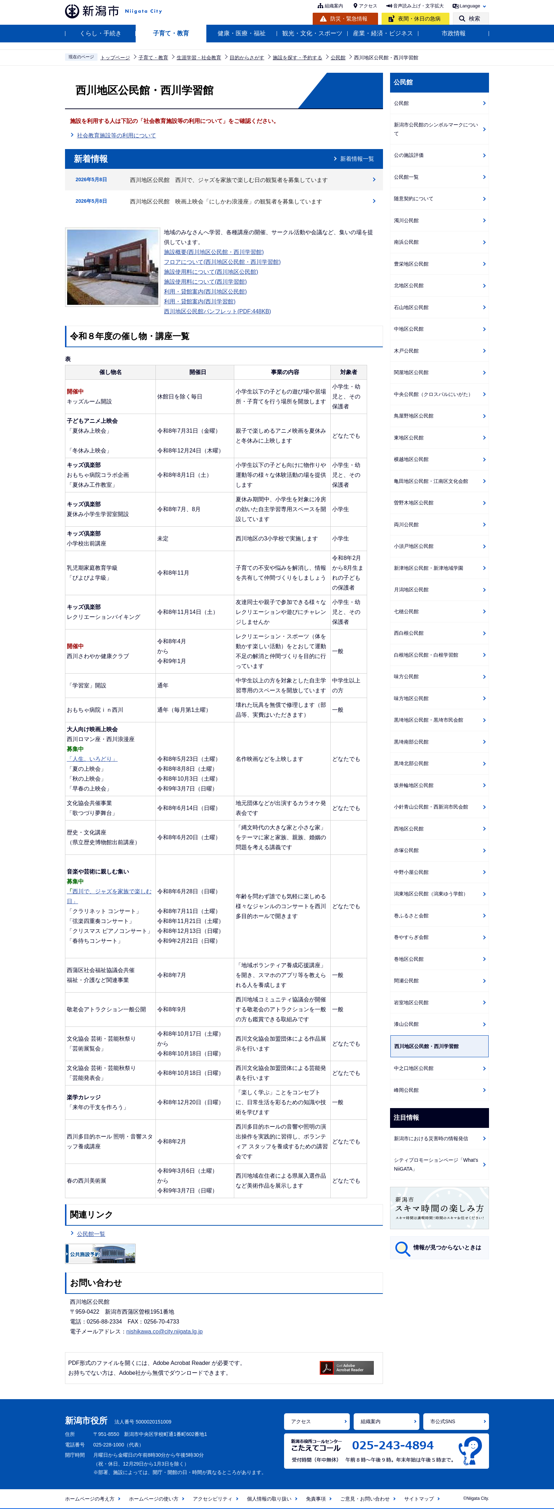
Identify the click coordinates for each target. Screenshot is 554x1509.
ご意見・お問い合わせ (365, 1499)
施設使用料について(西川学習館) (205, 282)
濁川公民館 (406, 220)
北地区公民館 (409, 285)
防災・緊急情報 (348, 19)
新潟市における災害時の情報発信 (431, 1138)
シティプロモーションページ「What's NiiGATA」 (436, 1164)
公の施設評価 (409, 155)
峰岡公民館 (406, 1090)
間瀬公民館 (406, 980)
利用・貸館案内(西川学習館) (200, 301)
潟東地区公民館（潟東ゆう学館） (431, 893)
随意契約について (414, 198)
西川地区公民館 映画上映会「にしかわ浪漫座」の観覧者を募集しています (226, 202)
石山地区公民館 (411, 307)
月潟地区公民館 (411, 589)
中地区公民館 (409, 329)
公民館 (338, 57)
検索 (474, 19)
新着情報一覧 (357, 159)
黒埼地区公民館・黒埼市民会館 (428, 720)
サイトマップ (419, 1499)
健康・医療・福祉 (242, 33)
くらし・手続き (100, 33)
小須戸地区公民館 (414, 546)
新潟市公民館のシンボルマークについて (436, 129)
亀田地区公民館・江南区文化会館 (431, 481)
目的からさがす (247, 57)
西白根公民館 (409, 633)
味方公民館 (406, 676)
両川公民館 (406, 524)
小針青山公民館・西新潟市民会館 (431, 807)
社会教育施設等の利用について (116, 134)
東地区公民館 (409, 437)
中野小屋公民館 (411, 872)
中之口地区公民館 (414, 1068)
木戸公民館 (406, 351)
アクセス (368, 5)
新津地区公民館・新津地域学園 (428, 568)
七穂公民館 (406, 611)
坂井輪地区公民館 (414, 785)
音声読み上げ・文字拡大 (418, 5)
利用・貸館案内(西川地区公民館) (205, 292)
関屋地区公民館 (411, 372)
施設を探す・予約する (297, 57)
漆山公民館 (406, 1024)
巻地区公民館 (409, 959)
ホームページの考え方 (89, 1499)
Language (470, 5)
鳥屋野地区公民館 (414, 416)
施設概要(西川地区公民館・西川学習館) (214, 252)
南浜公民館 (406, 242)
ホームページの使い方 (153, 1499)
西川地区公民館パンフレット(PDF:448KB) (217, 311)
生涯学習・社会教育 (199, 57)
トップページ (115, 57)
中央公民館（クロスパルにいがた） (433, 394)
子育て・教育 (171, 33)
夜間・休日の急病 (419, 19)
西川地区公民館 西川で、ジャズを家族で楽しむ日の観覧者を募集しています (229, 180)
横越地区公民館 (411, 459)
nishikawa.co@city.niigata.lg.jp (164, 1331)
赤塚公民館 (406, 850)
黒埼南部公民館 (411, 742)
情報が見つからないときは (447, 1247)
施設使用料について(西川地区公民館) (211, 272)
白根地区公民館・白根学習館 (426, 655)
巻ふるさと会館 (411, 915)
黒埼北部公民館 (411, 763)
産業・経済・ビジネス (383, 33)
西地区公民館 (409, 829)
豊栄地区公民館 (411, 264)
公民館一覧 (91, 1234)
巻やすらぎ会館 (411, 937)
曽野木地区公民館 (414, 502)
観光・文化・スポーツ (312, 33)
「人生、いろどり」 (92, 759)
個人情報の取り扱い (269, 1499)
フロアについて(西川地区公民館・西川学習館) (222, 262)
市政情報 (454, 33)
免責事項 (316, 1499)
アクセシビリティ (212, 1499)
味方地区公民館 (411, 698)
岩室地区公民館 (411, 1002)
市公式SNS (442, 1421)
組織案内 (334, 5)
